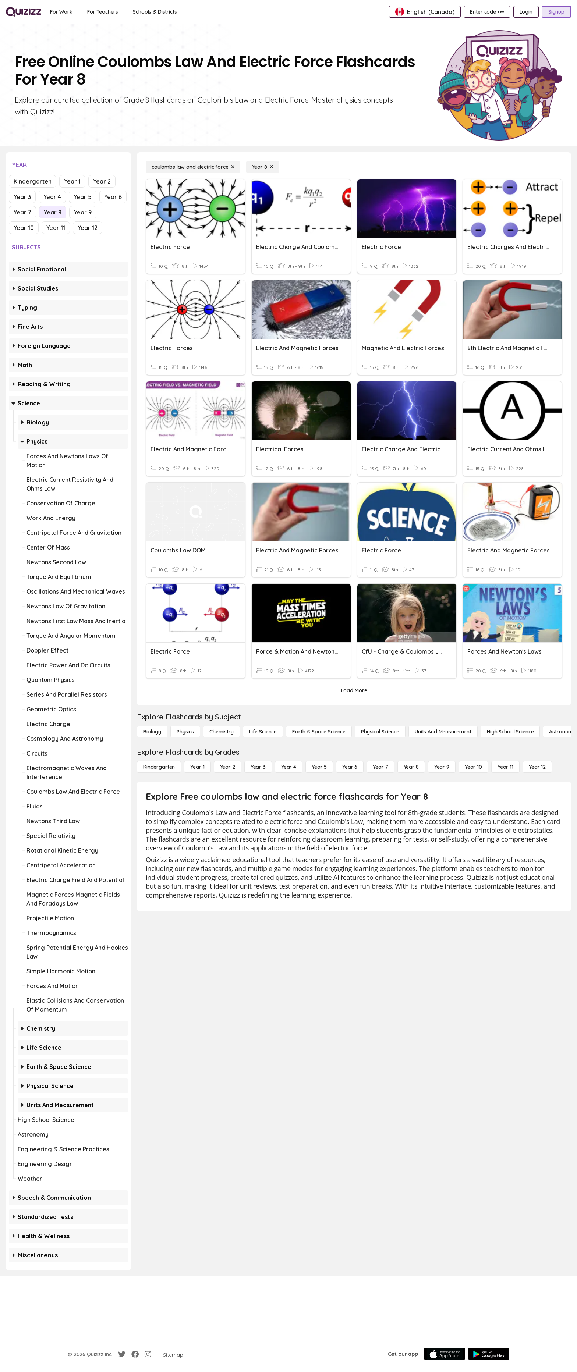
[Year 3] (258, 767)
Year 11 (55, 227)
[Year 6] (350, 767)
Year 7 (22, 212)
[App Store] (444, 1354)
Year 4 (52, 196)
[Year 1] (197, 767)
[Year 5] (319, 767)
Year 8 (52, 212)
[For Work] (61, 12)
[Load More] (354, 690)
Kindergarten (33, 181)
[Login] (526, 12)
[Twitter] (121, 1354)
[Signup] (556, 12)
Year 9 (83, 212)
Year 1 (72, 181)
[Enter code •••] (487, 12)
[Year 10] (473, 767)
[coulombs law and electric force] (193, 167)
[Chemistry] (221, 731)
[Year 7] (380, 767)
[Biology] (152, 731)
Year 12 (88, 227)
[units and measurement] (443, 731)
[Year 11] (505, 767)
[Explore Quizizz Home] (23, 12)
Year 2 (102, 181)
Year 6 (113, 196)
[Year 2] (227, 767)
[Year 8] (262, 167)
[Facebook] (135, 1354)
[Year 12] (537, 767)
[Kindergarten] (159, 767)
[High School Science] (510, 731)
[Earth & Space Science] (319, 731)
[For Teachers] (102, 12)
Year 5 (83, 196)
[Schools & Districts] (155, 12)
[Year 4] (288, 767)
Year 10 (24, 227)
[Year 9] (442, 767)
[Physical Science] (380, 731)
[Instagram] (148, 1354)
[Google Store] (488, 1354)
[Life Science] (263, 731)
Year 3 (22, 196)
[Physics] (185, 731)
